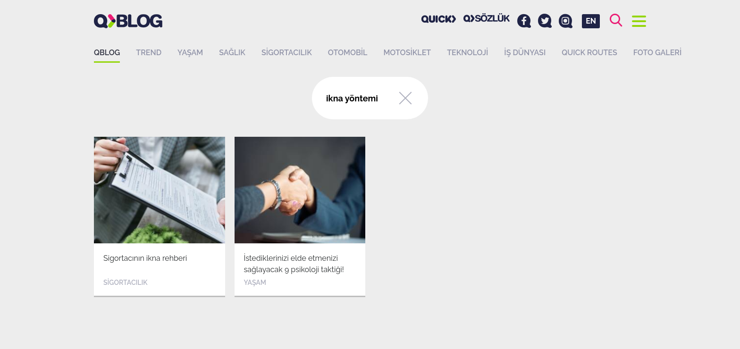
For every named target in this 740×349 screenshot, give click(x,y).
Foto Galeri (657, 52)
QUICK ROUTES (589, 52)
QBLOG (107, 52)
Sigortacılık (286, 52)
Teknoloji (467, 52)
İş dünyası (525, 52)
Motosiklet (407, 52)
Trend (148, 52)
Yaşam (190, 52)
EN (591, 21)
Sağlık (232, 52)
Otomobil (348, 52)
